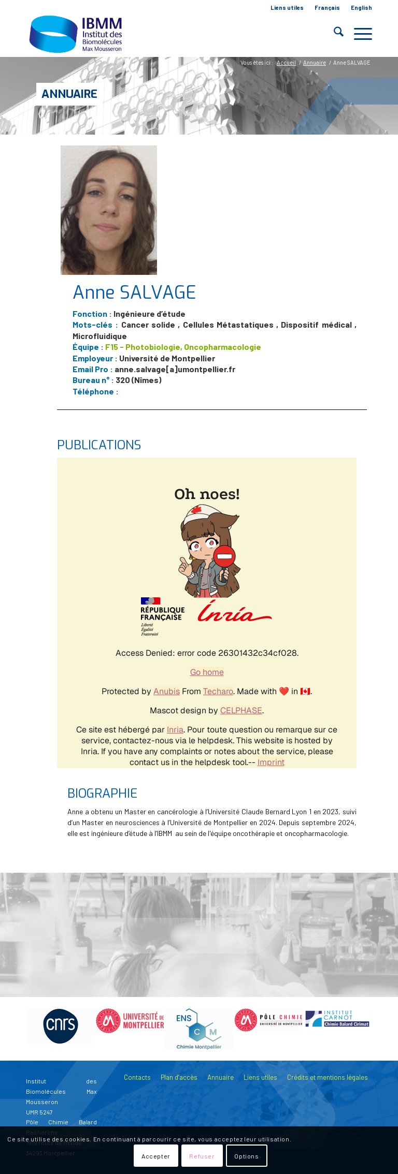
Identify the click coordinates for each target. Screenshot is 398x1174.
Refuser (202, 1156)
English (361, 7)
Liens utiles (287, 7)
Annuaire (69, 93)
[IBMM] (76, 33)
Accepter (155, 1156)
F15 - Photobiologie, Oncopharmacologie (183, 346)
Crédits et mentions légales (327, 1077)
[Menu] (358, 33)
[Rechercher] (333, 33)
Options (246, 1156)
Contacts (137, 1077)
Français (327, 7)
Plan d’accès (179, 1077)
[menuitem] (287, 7)
